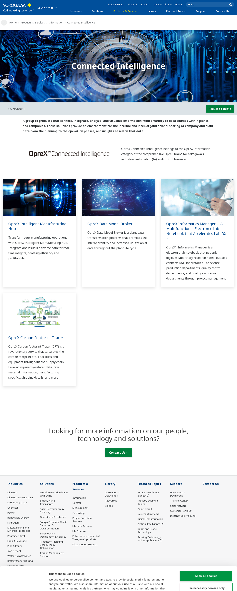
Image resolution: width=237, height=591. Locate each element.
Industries (76, 11)
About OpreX (145, 509)
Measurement (80, 507)
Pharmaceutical (16, 536)
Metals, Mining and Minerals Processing (18, 529)
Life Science (79, 531)
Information (56, 22)
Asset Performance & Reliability (52, 510)
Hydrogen (13, 522)
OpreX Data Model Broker (110, 223)
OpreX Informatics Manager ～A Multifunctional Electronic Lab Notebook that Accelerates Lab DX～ (196, 231)
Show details (194, 583)
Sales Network (178, 505)
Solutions (97, 11)
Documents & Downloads (112, 494)
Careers (145, 4)
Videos (109, 505)
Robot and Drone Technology (147, 530)
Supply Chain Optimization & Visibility (53, 535)
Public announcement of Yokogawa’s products (86, 537)
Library (152, 11)
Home (13, 22)
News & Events (116, 4)
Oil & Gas (12, 492)
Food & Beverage (17, 541)
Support (200, 11)
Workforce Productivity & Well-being (54, 494)
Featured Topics (176, 11)
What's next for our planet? (148, 494)
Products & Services (125, 11)
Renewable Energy (18, 517)
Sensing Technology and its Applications (149, 539)
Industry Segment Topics (148, 502)
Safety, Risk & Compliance (47, 502)
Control (76, 502)
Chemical (12, 507)
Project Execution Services (82, 519)
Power (11, 512)
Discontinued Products (183, 515)
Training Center (179, 500)
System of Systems (148, 514)
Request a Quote (220, 109)
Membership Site (162, 4)
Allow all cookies (206, 551)
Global (178, 4)
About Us (133, 4)
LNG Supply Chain (17, 502)
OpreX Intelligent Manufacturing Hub (37, 226)
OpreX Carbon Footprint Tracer (35, 337)
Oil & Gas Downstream (20, 497)
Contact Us (222, 11)
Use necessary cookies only (206, 563)
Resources (111, 500)
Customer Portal (179, 510)
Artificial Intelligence (149, 524)
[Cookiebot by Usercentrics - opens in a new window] (24, 584)
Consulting (78, 513)
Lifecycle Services (82, 526)
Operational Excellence (53, 517)
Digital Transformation (150, 519)
